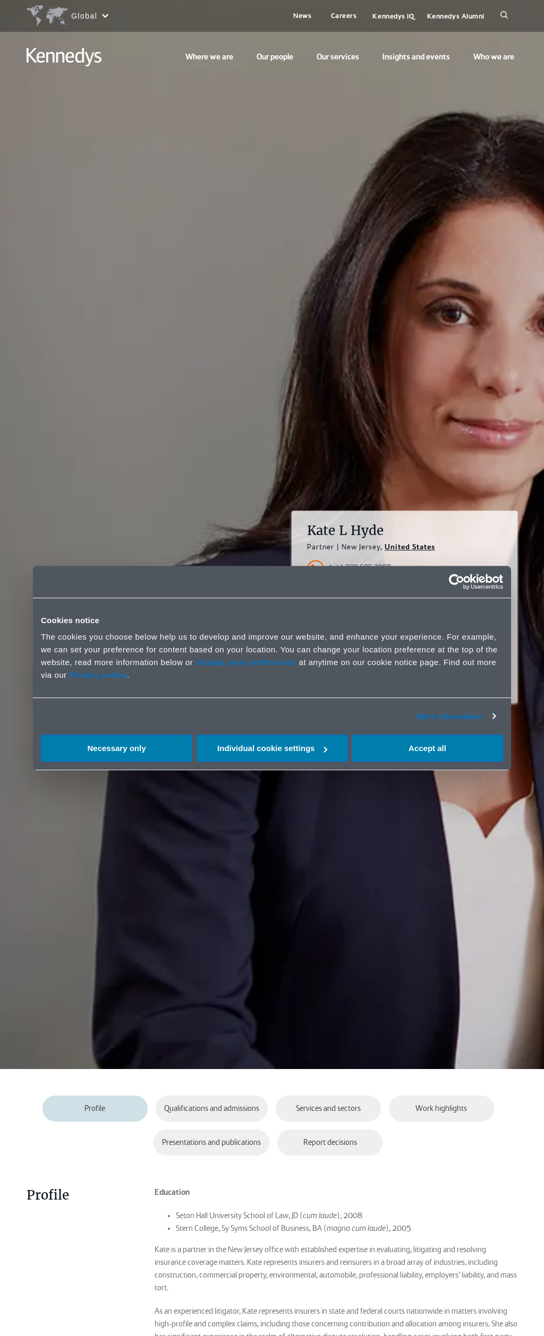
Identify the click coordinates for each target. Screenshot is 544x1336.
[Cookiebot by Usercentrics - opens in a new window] (456, 582)
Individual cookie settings (272, 748)
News (302, 16)
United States (410, 547)
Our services (338, 57)
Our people (275, 57)
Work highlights (441, 1108)
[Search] (504, 16)
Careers (344, 16)
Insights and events (416, 57)
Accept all (427, 748)
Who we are (493, 57)
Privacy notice (98, 674)
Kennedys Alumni (455, 16)
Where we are (209, 57)
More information (449, 716)
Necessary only (116, 748)
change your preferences (246, 662)
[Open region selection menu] (67, 16)
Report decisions (330, 1142)
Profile (94, 1108)
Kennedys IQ (393, 16)
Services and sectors (328, 1108)
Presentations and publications (211, 1142)
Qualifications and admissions (211, 1108)
